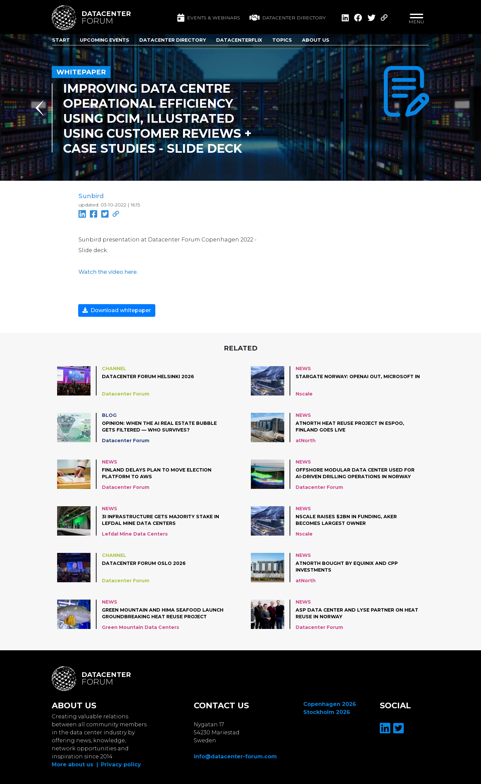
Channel (114, 368)
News (303, 368)
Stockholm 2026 (326, 711)
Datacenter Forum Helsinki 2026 (148, 376)
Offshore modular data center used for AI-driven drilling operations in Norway (356, 472)
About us (315, 40)
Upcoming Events (104, 40)
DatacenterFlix (239, 40)
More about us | (75, 764)
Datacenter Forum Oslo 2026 (145, 563)
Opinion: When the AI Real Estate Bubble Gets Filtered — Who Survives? (160, 426)
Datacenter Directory (172, 40)
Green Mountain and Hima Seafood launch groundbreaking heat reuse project (163, 612)
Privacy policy (121, 764)
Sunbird (90, 196)
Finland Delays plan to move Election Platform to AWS (157, 472)
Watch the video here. (107, 271)
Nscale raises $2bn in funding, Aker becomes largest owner (346, 519)
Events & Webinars (208, 17)
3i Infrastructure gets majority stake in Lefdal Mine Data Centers (161, 519)
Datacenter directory (288, 17)
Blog (109, 415)
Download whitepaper (117, 309)
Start (61, 40)
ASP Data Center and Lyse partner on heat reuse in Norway (358, 612)
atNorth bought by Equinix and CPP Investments (348, 566)
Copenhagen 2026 (329, 703)
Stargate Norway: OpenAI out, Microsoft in (356, 379)
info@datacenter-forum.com (235, 756)
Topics (282, 40)
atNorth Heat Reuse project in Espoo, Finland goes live (351, 426)
